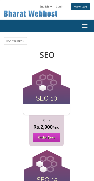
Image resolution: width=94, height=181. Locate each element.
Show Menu (15, 41)
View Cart (80, 7)
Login (59, 6)
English (46, 6)
